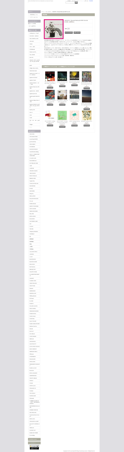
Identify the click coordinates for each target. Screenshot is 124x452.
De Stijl (31, 188)
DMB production (33, 295)
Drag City (31, 193)
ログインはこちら (34, 17)
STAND (31, 383)
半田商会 (31, 249)
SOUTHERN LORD (34, 221)
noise (31, 115)
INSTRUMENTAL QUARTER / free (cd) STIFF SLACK (86, 84)
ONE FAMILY (32, 144)
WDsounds (32, 398)
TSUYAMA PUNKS (34, 136)
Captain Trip (32, 180)
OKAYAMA (32, 134)
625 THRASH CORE (34, 163)
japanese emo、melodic (34, 90)
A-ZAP (31, 256)
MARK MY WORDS (34, 432)
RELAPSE (32, 213)
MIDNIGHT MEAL (33, 351)
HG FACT (32, 331)
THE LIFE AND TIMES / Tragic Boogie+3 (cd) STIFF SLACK (50, 83)
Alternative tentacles (33, 170)
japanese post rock (33, 93)
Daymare (31, 288)
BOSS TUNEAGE (33, 175)
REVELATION (33, 216)
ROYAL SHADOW (33, 373)
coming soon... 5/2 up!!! (34, 33)
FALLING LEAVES (33, 306)
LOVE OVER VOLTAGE (35, 346)
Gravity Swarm (33, 316)
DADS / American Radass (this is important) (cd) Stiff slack (86, 105)
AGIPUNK (32, 168)
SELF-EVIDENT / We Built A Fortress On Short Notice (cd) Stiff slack (62, 122)
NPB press (32, 354)
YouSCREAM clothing (34, 151)
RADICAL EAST (33, 368)
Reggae (31, 124)
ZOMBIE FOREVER (34, 410)
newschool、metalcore (34, 35)
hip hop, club (32, 109)
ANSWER (32, 254)
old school (32, 41)
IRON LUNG (32, 418)
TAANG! (31, 226)
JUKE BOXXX (33, 341)
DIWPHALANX (33, 293)
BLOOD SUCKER (33, 261)
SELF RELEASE (33, 412)
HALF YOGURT (33, 321)
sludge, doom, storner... (34, 68)
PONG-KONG (32, 361)
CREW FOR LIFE (33, 283)
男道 (31, 244)
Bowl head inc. (32, 266)
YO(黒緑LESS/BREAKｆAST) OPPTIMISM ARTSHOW (35, 402)
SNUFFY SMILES (33, 378)
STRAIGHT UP (33, 388)
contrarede (32, 278)
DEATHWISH (32, 186)
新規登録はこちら (34, 14)
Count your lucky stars (34, 183)
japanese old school (33, 77)
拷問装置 (31, 239)
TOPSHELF (32, 234)
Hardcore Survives (33, 326)
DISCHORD (32, 191)
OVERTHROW (33, 356)
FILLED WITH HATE (34, 198)
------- (31, 127)
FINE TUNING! (33, 308)
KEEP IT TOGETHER (34, 206)
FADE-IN (31, 303)
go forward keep (33, 141)
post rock (31, 57)
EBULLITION (32, 196)
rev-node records (33, 158)
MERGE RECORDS (34, 211)
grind (31, 65)
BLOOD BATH (33, 259)
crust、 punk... (32, 46)
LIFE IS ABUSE (33, 208)
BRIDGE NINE (33, 178)
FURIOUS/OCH (33, 313)
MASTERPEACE (33, 160)
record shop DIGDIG (34, 139)
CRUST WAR (32, 285)
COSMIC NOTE (33, 280)
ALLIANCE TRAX (33, 251)
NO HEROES (32, 146)
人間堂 (31, 246)
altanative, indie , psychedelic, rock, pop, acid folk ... (35, 61)
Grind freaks (32, 318)
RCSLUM (32, 370)
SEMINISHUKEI (33, 375)
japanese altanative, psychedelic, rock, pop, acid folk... (35, 106)
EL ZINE (31, 301)
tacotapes (31, 390)
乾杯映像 (31, 241)
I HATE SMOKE (33, 336)
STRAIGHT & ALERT (34, 421)
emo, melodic (32, 54)
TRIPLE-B (32, 427)
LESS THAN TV (33, 343)
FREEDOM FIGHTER (34, 311)
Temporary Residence (34, 231)
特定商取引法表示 (33, 439)
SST (30, 223)
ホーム (42, 11)
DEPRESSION (32, 290)
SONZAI (31, 380)
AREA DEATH (33, 173)
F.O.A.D (31, 201)
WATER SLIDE (33, 395)
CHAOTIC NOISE (33, 271)
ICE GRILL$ (32, 333)
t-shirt (31, 117)
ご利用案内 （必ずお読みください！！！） (74, 0)
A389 (31, 165)
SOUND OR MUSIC (34, 149)
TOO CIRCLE (32, 393)
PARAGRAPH (32, 359)
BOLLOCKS (32, 264)
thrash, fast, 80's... (33, 52)
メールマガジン (32, 442)
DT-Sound (32, 298)
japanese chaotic (33, 80)
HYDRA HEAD (33, 203)
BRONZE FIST (33, 269)
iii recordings (32, 435)
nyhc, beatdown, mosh (34, 38)
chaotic (31, 44)
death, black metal (33, 70)
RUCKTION (32, 218)
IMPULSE (32, 338)
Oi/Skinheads (32, 49)
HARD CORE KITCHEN (35, 323)
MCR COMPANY (33, 349)
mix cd (31, 112)
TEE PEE (31, 228)
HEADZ (31, 328)
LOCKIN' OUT (33, 430)
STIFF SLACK (33, 385)
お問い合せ (86, 0)
